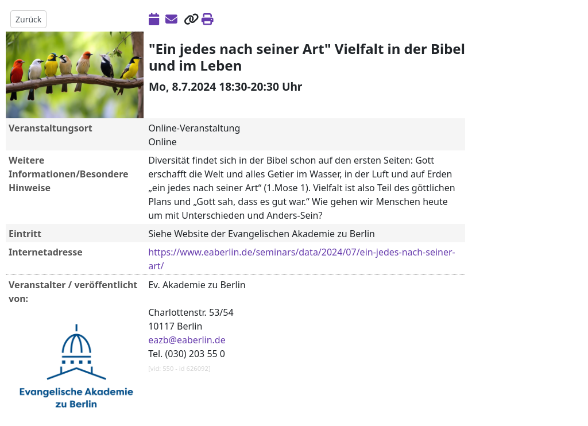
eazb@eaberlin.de (187, 340)
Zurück (28, 19)
